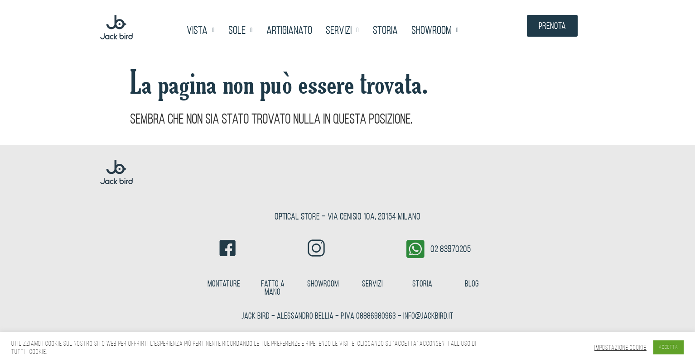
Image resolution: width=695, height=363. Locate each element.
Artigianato (289, 30)
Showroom (435, 30)
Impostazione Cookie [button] (620, 347)
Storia (385, 30)
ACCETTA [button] (668, 347)
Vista (201, 30)
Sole (240, 30)
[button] (201, 30)
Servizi (342, 30)
